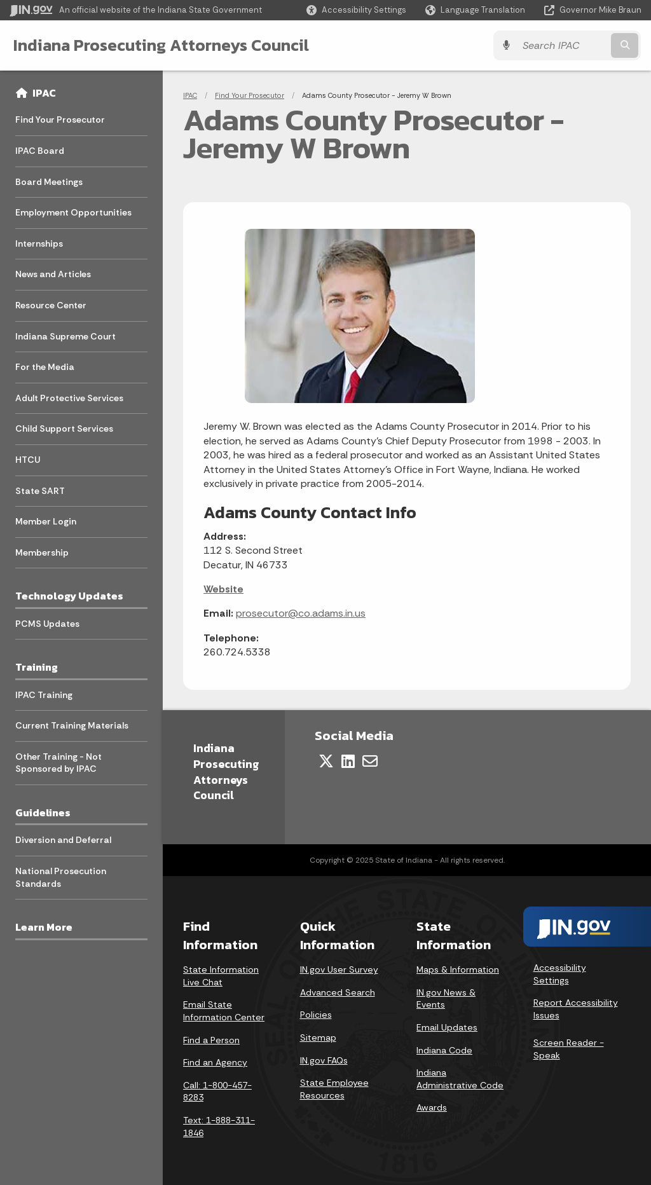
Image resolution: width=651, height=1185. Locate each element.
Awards (431, 1107)
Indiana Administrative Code (460, 1079)
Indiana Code (444, 1050)
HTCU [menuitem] (27, 459)
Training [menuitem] (36, 667)
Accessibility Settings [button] (559, 974)
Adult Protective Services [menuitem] (69, 398)
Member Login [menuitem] (45, 521)
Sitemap (318, 1037)
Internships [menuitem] (39, 243)
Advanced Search (337, 992)
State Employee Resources (334, 1089)
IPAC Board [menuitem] (39, 150)
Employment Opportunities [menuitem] (73, 212)
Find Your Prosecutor (249, 95)
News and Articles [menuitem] (53, 274)
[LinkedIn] (348, 761)
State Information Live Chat (221, 976)
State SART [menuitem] (40, 491)
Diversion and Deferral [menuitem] (63, 840)
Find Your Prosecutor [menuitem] (60, 119)
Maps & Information (457, 969)
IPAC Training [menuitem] (43, 695)
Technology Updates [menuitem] (69, 596)
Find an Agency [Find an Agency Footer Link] (215, 1062)
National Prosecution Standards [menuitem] (60, 877)
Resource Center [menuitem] (50, 305)
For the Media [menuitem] (44, 367)
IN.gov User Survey (339, 969)
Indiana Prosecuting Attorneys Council (160, 45)
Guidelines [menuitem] (43, 812)
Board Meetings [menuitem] (49, 182)
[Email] (370, 761)
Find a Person (211, 1040)
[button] (356, 10)
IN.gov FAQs (324, 1060)
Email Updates (446, 1027)
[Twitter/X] (326, 761)
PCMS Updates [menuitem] (47, 623)
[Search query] (564, 45)
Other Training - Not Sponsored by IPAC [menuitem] (58, 763)
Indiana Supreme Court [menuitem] (65, 336)
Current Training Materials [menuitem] (71, 725)
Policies (316, 1014)
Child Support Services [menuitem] (64, 428)
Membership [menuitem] (42, 552)
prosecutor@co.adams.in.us (301, 613)
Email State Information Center (223, 1011)
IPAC (44, 93)
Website (223, 589)
